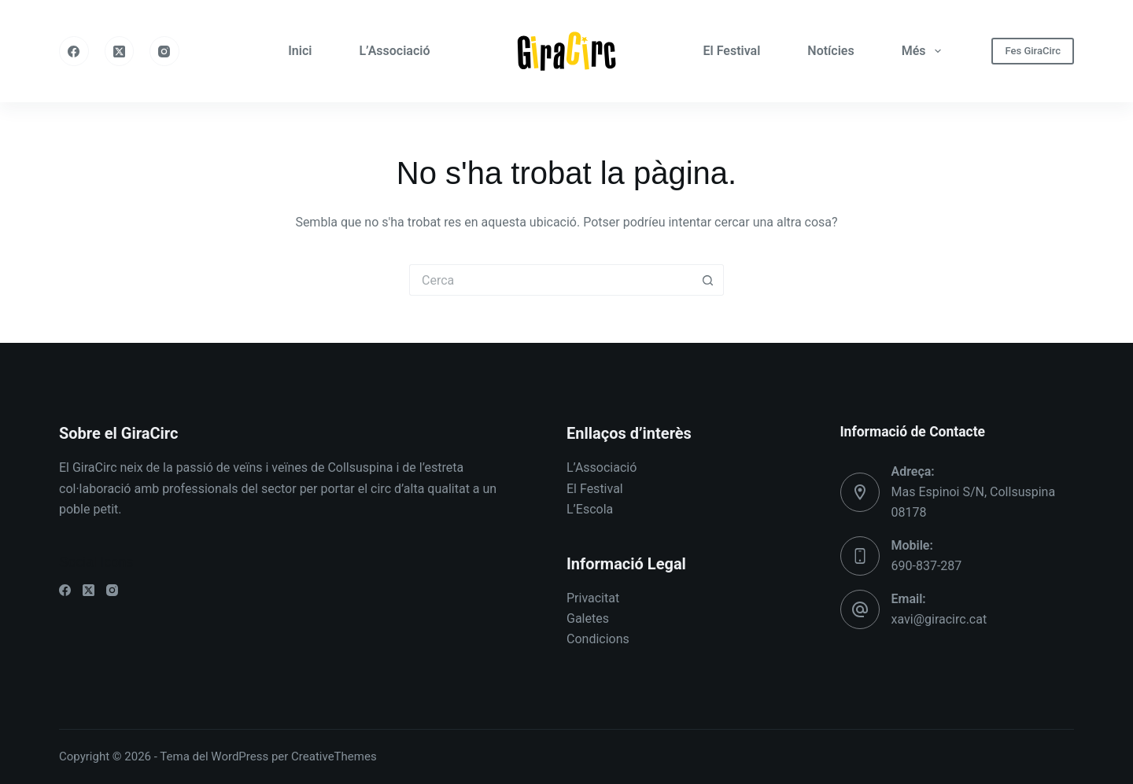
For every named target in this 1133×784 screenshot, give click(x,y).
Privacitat (592, 598)
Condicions (597, 638)
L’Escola (589, 509)
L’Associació (394, 50)
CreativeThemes (334, 756)
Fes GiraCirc (1033, 51)
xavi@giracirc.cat (939, 619)
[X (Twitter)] (120, 51)
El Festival (732, 50)
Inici (300, 50)
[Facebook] (74, 51)
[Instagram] (164, 51)
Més (924, 51)
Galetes (587, 618)
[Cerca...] (550, 280)
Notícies (830, 50)
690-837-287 (926, 565)
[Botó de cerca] (708, 280)
